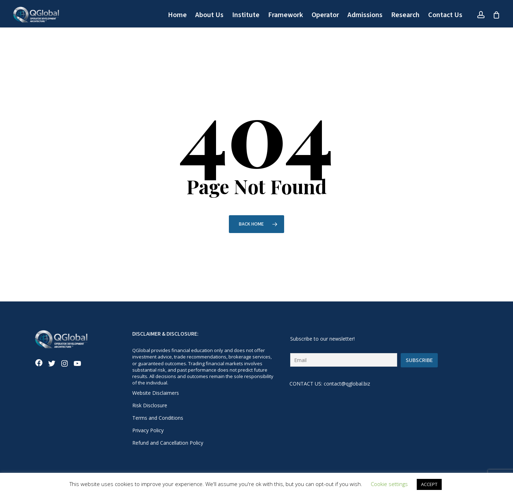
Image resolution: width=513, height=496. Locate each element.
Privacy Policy (148, 430)
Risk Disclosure (149, 405)
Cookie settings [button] (389, 483)
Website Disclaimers (155, 392)
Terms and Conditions (157, 417)
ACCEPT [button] (429, 484)
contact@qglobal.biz (347, 383)
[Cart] (496, 15)
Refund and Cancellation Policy (167, 442)
